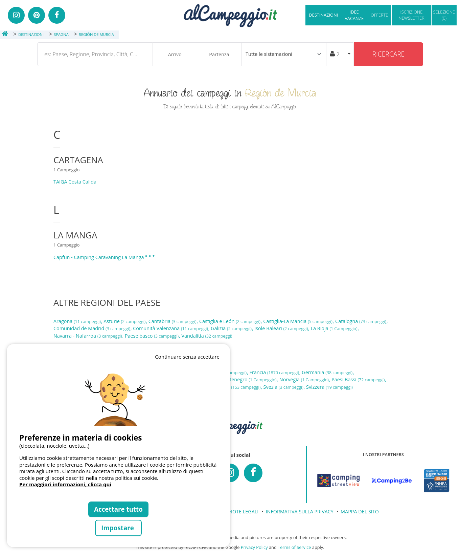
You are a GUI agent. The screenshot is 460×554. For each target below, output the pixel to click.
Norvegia (304, 379)
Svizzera (329, 387)
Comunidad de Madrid (92, 328)
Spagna (237, 387)
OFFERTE (379, 15)
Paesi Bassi (358, 379)
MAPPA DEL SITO (360, 511)
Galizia (232, 328)
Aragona (77, 321)
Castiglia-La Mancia (298, 321)
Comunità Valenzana (171, 328)
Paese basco (152, 336)
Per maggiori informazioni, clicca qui (65, 484)
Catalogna (361, 321)
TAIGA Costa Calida (74, 181)
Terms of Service (294, 547)
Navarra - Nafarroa (88, 336)
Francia (274, 372)
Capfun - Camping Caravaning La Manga (104, 257)
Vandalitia (206, 336)
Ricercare (388, 54)
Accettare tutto (118, 509)
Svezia (284, 387)
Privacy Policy (254, 547)
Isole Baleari (281, 328)
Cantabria (173, 321)
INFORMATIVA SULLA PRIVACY (300, 511)
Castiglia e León (230, 321)
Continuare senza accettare (187, 356)
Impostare (118, 528)
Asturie (125, 321)
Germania (328, 372)
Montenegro (249, 379)
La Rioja (335, 328)
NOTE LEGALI (243, 511)
